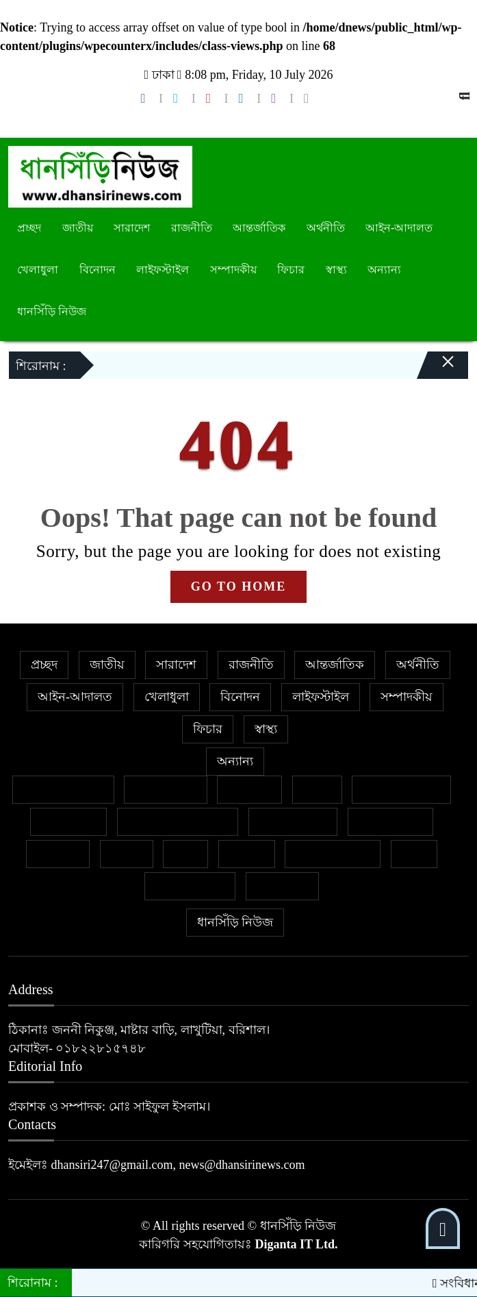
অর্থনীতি (326, 228)
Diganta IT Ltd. (296, 1244)
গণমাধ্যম (249, 789)
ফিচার (291, 269)
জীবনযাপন (68, 821)
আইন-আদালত (399, 228)
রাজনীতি (191, 228)
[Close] (436, 356)
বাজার (126, 854)
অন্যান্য (384, 269)
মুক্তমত (246, 854)
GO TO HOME (238, 586)
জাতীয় (77, 228)
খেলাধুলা (37, 269)
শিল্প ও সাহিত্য (189, 886)
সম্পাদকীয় (233, 269)
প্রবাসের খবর (391, 821)
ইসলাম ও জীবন (401, 789)
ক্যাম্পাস (58, 854)
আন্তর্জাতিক (259, 228)
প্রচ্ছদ (29, 228)
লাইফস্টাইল (162, 269)
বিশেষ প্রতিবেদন (63, 789)
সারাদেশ (132, 228)
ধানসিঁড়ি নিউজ (51, 311)
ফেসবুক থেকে (293, 821)
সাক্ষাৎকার (282, 886)
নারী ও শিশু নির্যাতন (178, 821)
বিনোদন (97, 269)
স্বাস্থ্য (336, 269)
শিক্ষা (414, 854)
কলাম (317, 789)
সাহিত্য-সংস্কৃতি (333, 854)
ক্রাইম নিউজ (165, 789)
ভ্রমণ (185, 854)
